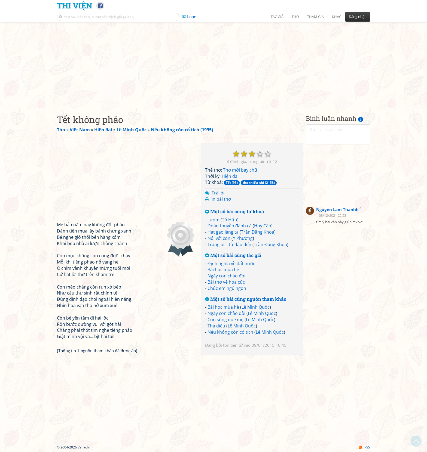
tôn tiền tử (233, 345)
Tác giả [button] (277, 16)
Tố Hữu (229, 220)
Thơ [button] (295, 16)
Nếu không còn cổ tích (230, 332)
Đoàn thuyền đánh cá (230, 226)
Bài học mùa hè (223, 270)
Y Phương (243, 238)
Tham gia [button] (315, 16)
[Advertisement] (213, 64)
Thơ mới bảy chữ (240, 170)
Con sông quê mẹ (225, 320)
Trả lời (218, 193)
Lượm (213, 220)
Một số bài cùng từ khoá (234, 211)
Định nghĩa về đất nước (231, 264)
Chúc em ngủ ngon (227, 288)
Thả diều (216, 326)
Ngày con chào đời (226, 276)
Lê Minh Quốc (256, 307)
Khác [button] (336, 16)
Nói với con (219, 238)
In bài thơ (221, 199)
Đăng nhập (358, 16)
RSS (364, 447)
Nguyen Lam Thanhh (337, 209)
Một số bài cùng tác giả (233, 255)
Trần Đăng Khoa (257, 232)
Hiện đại (230, 176)
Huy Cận (262, 226)
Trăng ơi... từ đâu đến (229, 244)
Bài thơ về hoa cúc (226, 282)
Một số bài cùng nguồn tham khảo (245, 299)
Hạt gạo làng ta (223, 232)
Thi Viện (74, 5)
